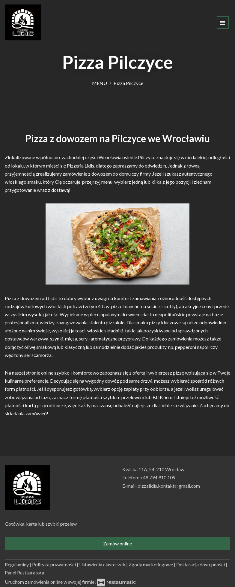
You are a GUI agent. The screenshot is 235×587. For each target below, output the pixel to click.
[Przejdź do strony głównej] (23, 22)
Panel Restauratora (24, 572)
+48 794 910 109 (157, 477)
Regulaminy (17, 564)
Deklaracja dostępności (201, 564)
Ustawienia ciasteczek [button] (102, 564)
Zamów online (117, 543)
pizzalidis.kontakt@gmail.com (169, 486)
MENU (99, 83)
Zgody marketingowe (151, 564)
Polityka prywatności (54, 564)
